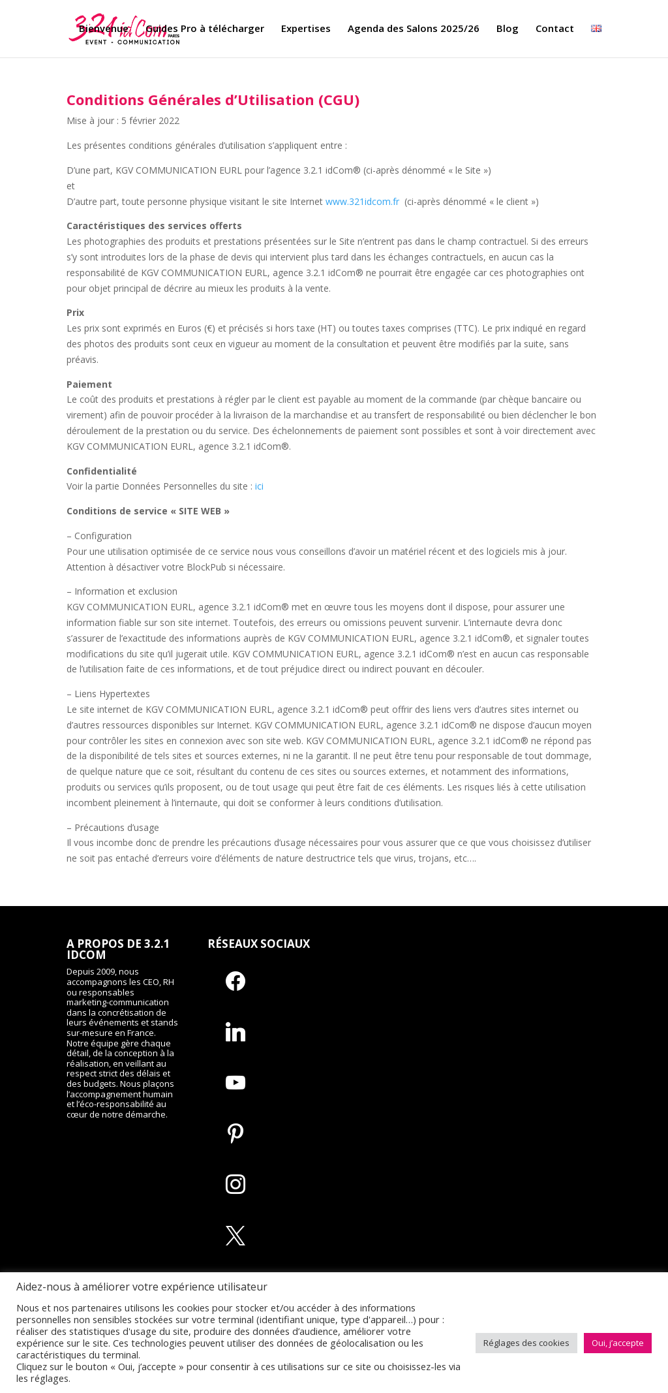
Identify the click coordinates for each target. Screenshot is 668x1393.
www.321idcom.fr (362, 201)
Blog (507, 30)
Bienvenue (104, 30)
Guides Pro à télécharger (204, 30)
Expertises (306, 30)
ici (259, 486)
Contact (555, 30)
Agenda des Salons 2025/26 (413, 30)
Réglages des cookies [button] (526, 1343)
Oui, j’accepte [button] (618, 1343)
